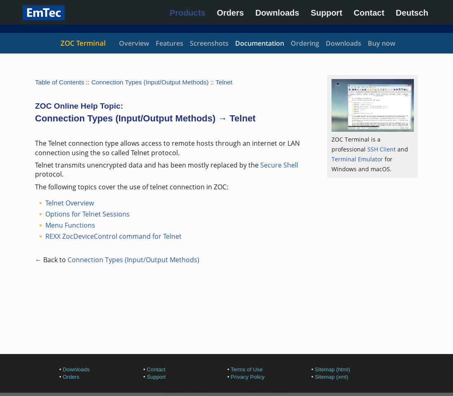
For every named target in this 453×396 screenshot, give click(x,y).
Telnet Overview (69, 202)
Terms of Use (247, 369)
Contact (369, 12)
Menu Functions (70, 225)
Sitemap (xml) (331, 377)
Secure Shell (279, 165)
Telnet (223, 82)
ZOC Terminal (83, 43)
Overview (134, 43)
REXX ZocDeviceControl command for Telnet (113, 236)
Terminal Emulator (357, 159)
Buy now (381, 43)
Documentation (259, 43)
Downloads (277, 12)
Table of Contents (59, 82)
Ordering (305, 43)
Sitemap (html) (332, 369)
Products (187, 12)
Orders (230, 12)
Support (326, 12)
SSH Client (381, 149)
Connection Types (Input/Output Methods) (150, 82)
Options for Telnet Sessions (87, 214)
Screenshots (209, 43)
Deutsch (412, 12)
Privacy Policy (247, 377)
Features (169, 43)
